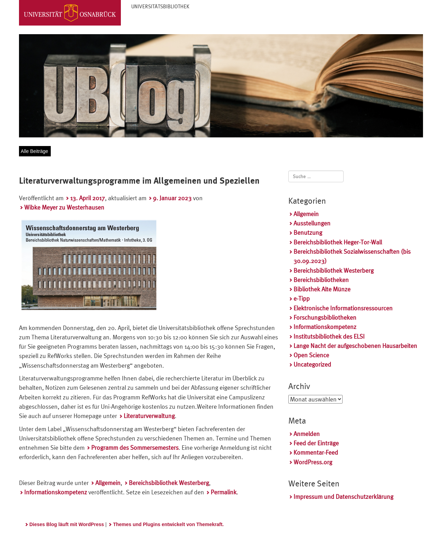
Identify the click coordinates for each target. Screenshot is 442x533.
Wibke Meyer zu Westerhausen (64, 207)
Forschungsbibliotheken (325, 317)
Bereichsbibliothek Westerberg (169, 482)
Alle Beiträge (34, 151)
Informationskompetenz (55, 492)
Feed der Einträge (316, 443)
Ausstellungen (312, 223)
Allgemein (108, 482)
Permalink (224, 492)
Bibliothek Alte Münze (322, 289)
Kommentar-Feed (316, 452)
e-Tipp (302, 298)
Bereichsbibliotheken (321, 279)
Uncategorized (312, 364)
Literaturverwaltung (149, 415)
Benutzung (308, 232)
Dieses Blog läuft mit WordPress (66, 524)
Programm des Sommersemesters (135, 447)
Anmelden (307, 433)
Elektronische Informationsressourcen (343, 308)
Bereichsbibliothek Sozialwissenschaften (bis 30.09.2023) (352, 256)
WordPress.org (313, 462)
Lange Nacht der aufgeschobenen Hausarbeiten (355, 345)
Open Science (311, 355)
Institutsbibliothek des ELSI (329, 336)
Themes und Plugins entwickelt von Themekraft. (168, 524)
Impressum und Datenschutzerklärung (343, 496)
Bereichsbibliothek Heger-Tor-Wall (338, 242)
